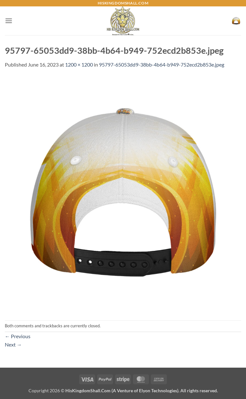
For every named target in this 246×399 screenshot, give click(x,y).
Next (13, 344)
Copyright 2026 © (123, 390)
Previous (17, 336)
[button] (8, 20)
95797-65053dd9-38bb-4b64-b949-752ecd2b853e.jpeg (161, 64)
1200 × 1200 (79, 64)
